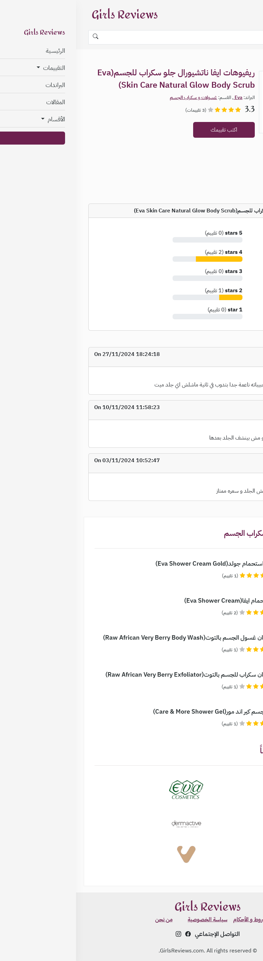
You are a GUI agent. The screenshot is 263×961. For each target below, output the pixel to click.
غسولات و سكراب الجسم (117, 97)
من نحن (88, 919)
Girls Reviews (49, 15)
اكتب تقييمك (148, 130)
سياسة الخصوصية (131, 919)
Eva (162, 97)
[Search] (131, 37)
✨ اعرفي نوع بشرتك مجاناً (229, 936)
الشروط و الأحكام (175, 919)
